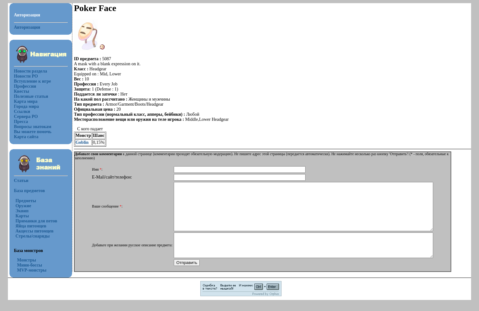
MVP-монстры (31, 270)
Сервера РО (26, 116)
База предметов (29, 190)
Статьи (21, 180)
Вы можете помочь (33, 131)
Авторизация (27, 27)
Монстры (26, 260)
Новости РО (26, 76)
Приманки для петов (36, 221)
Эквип (21, 210)
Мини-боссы (29, 265)
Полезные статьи (31, 96)
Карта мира (26, 101)
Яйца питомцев (30, 226)
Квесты (21, 91)
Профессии (25, 86)
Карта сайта (26, 136)
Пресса (21, 121)
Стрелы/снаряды (32, 236)
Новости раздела (30, 71)
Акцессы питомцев (34, 231)
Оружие (23, 205)
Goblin (82, 142)
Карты (22, 216)
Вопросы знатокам (32, 126)
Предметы (25, 200)
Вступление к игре (32, 81)
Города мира (26, 106)
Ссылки (22, 111)
